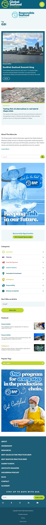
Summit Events (7, 464)
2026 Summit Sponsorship (23, 237)
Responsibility (6, 324)
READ (6, 78)
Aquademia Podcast (10, 473)
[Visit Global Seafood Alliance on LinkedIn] (31, 503)
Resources (6, 450)
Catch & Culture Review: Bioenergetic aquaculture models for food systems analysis (15, 349)
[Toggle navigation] (42, 4)
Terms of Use (23, 521)
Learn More (5, 149)
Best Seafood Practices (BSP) (14, 459)
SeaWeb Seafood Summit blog (18, 67)
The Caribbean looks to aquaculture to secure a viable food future (14, 327)
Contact (5, 481)
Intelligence (5, 346)
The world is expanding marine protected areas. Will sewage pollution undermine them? (16, 338)
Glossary (5, 486)
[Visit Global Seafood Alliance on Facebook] (14, 503)
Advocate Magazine (10, 468)
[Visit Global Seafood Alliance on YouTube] (40, 503)
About (4, 442)
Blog (3, 477)
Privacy (23, 518)
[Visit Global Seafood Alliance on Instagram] (5, 503)
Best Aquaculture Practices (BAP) (16, 455)
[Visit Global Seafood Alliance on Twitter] (22, 503)
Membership (6, 446)
